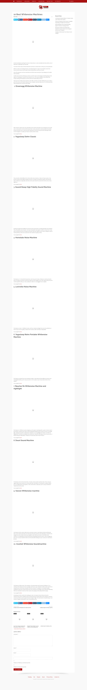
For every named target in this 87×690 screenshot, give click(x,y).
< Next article (16, 628)
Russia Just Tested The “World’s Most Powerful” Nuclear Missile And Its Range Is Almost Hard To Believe (63, 29)
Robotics (34, 1)
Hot (34, 677)
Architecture (41, 1)
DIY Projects (58, 1)
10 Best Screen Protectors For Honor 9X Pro (22, 607)
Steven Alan (16, 16)
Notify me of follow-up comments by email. (22, 662)
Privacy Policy (50, 677)
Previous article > (22, 628)
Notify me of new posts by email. (20, 666)
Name (15, 648)
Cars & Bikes (27, 1)
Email (15, 652)
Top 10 (15, 613)
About (43, 677)
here (21, 133)
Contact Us (56, 677)
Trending (30, 677)
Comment (16, 634)
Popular (38, 677)
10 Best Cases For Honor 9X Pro (46, 607)
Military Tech (50, 1)
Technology (19, 1)
